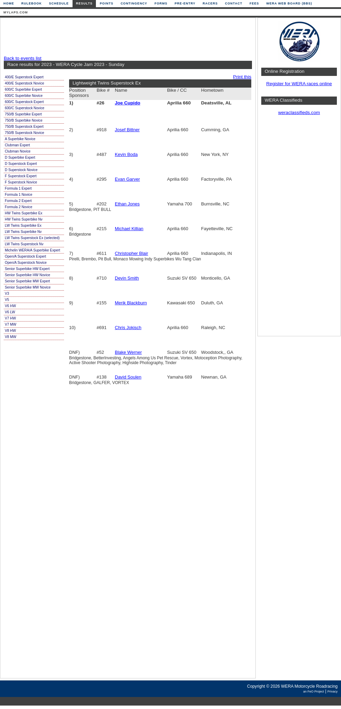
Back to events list (23, 58)
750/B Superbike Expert (23, 114)
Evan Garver (127, 179)
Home (8, 3)
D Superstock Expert (21, 164)
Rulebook (31, 3)
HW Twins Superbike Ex (23, 213)
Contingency (134, 3)
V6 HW (10, 306)
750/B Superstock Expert (24, 126)
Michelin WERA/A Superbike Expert (32, 250)
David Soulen (128, 377)
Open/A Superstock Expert (25, 256)
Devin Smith (127, 278)
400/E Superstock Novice (24, 83)
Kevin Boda (126, 154)
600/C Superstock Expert (24, 102)
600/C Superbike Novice (24, 96)
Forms (160, 3)
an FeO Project (313, 691)
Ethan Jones (127, 203)
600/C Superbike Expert (23, 89)
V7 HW (10, 318)
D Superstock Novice (21, 170)
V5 (7, 300)
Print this (242, 76)
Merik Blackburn (131, 302)
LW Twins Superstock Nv (24, 244)
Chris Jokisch (128, 327)
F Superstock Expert (20, 176)
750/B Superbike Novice (23, 120)
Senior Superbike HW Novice (27, 275)
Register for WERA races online (299, 83)
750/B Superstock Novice (24, 133)
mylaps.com (15, 12)
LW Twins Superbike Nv (23, 232)
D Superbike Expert (20, 157)
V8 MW (10, 337)
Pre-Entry (185, 3)
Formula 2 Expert (18, 201)
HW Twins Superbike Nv (24, 219)
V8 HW (10, 331)
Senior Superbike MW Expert (27, 281)
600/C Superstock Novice (24, 108)
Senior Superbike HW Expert (27, 269)
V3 (7, 293)
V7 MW (10, 324)
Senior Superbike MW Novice (28, 287)
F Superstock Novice (21, 182)
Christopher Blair (131, 253)
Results (84, 3)
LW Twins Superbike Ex (23, 225)
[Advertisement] (126, 36)
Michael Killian (129, 228)
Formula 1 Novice (18, 194)
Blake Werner (128, 352)
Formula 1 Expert (18, 188)
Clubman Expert (17, 145)
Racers (210, 3)
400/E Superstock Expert (24, 77)
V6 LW (10, 312)
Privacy (332, 691)
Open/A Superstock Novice (26, 263)
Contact (233, 3)
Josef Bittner (127, 129)
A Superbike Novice (20, 139)
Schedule (59, 3)
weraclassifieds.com (299, 112)
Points (106, 3)
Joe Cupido (127, 102)
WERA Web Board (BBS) (289, 3)
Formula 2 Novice (18, 207)
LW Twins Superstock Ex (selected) (32, 238)
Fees (254, 3)
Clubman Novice (18, 151)
